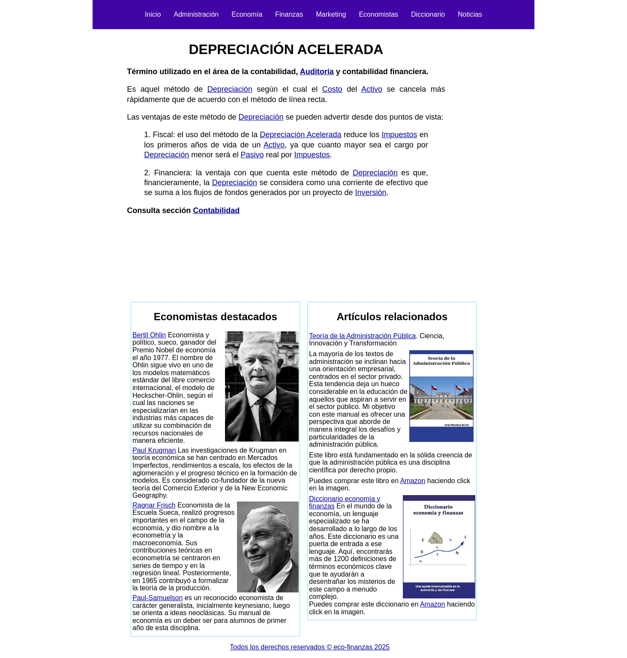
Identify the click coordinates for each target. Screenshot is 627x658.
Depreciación (229, 89)
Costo (332, 89)
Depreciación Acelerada (300, 134)
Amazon (413, 480)
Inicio (153, 14)
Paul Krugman (154, 450)
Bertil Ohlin (149, 335)
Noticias (470, 14)
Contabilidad (216, 210)
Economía (246, 14)
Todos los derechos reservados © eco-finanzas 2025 (310, 647)
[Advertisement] (80, 161)
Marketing (331, 14)
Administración (196, 14)
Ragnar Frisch (153, 505)
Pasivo (252, 154)
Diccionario (428, 14)
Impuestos (399, 134)
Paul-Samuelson (157, 597)
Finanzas (289, 14)
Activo (371, 89)
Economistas (378, 14)
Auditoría (317, 71)
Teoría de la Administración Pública (362, 336)
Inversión (371, 192)
